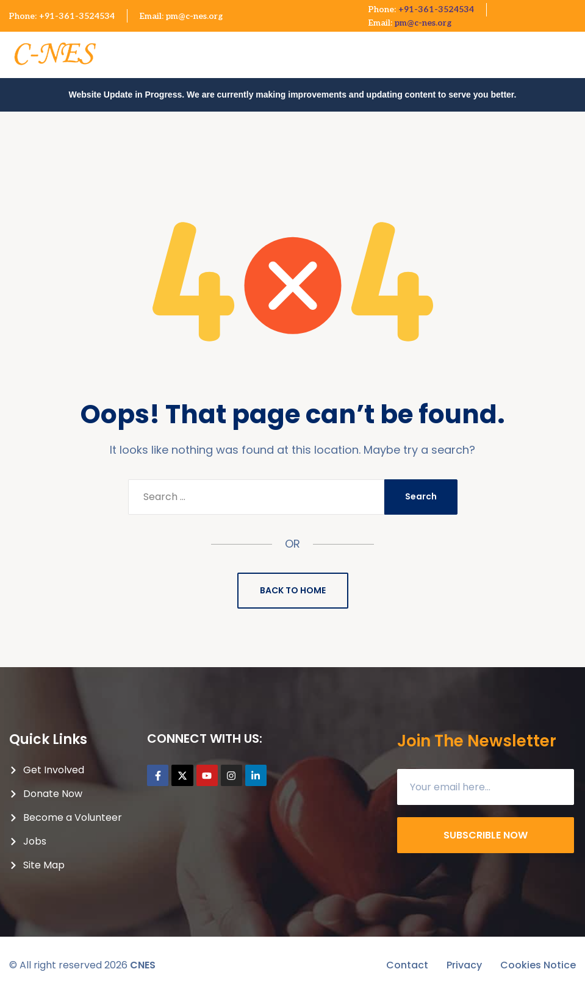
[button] (574, 49)
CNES (143, 965)
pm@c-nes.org (194, 16)
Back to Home (293, 590)
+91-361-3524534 (77, 16)
